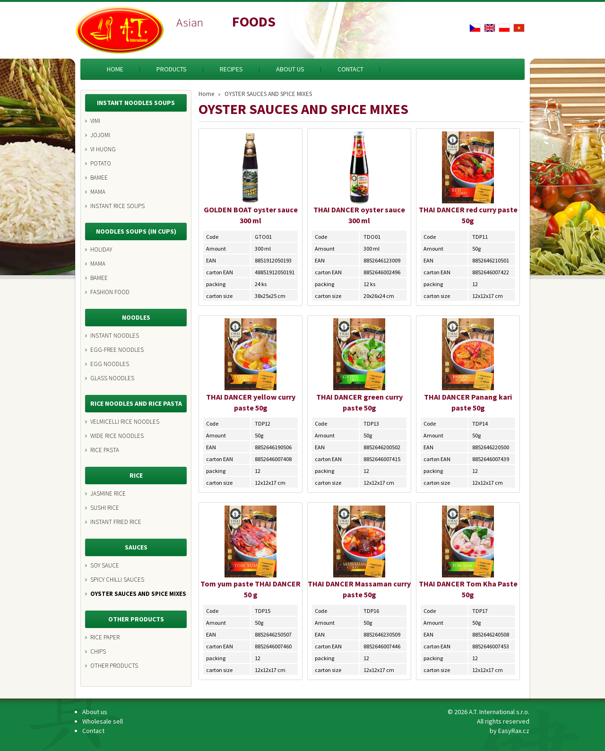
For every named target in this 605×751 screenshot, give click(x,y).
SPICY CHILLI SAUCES (117, 580)
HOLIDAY (101, 249)
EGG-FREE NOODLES (117, 350)
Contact (350, 69)
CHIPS (98, 651)
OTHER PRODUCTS (114, 666)
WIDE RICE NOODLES (117, 436)
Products (171, 69)
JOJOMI (100, 135)
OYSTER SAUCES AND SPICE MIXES (138, 594)
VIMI (95, 121)
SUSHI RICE (104, 508)
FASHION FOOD (110, 292)
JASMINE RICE (108, 493)
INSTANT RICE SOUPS (117, 206)
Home (115, 69)
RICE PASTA (104, 450)
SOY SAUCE (104, 565)
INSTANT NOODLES (114, 336)
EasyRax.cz (513, 730)
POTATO (100, 163)
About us (290, 69)
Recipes (231, 69)
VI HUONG (103, 149)
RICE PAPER (105, 637)
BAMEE (99, 178)
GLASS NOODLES (112, 378)
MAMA (97, 192)
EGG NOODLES (109, 364)
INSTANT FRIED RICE (115, 522)
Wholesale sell (102, 721)
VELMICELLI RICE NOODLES (124, 422)
